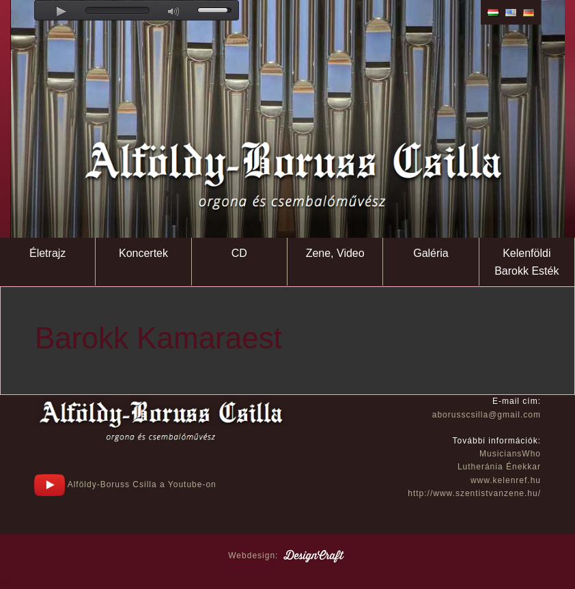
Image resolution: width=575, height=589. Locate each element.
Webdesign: (287, 555)
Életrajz (47, 253)
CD (239, 253)
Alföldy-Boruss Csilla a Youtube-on (125, 484)
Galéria (431, 253)
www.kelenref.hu (506, 480)
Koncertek (143, 253)
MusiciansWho (510, 453)
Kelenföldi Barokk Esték (526, 262)
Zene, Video (335, 253)
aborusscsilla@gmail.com (486, 415)
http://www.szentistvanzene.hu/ (474, 493)
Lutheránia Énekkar (499, 466)
